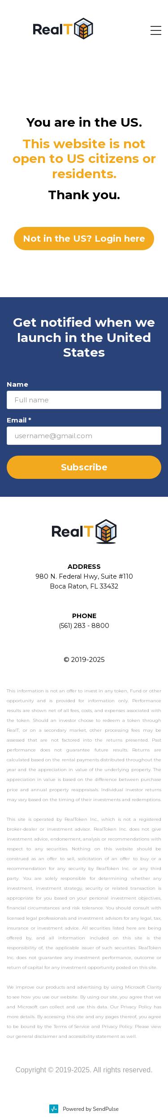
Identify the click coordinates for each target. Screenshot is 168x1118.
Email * (19, 420)
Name (17, 384)
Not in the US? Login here (84, 238)
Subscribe (84, 467)
